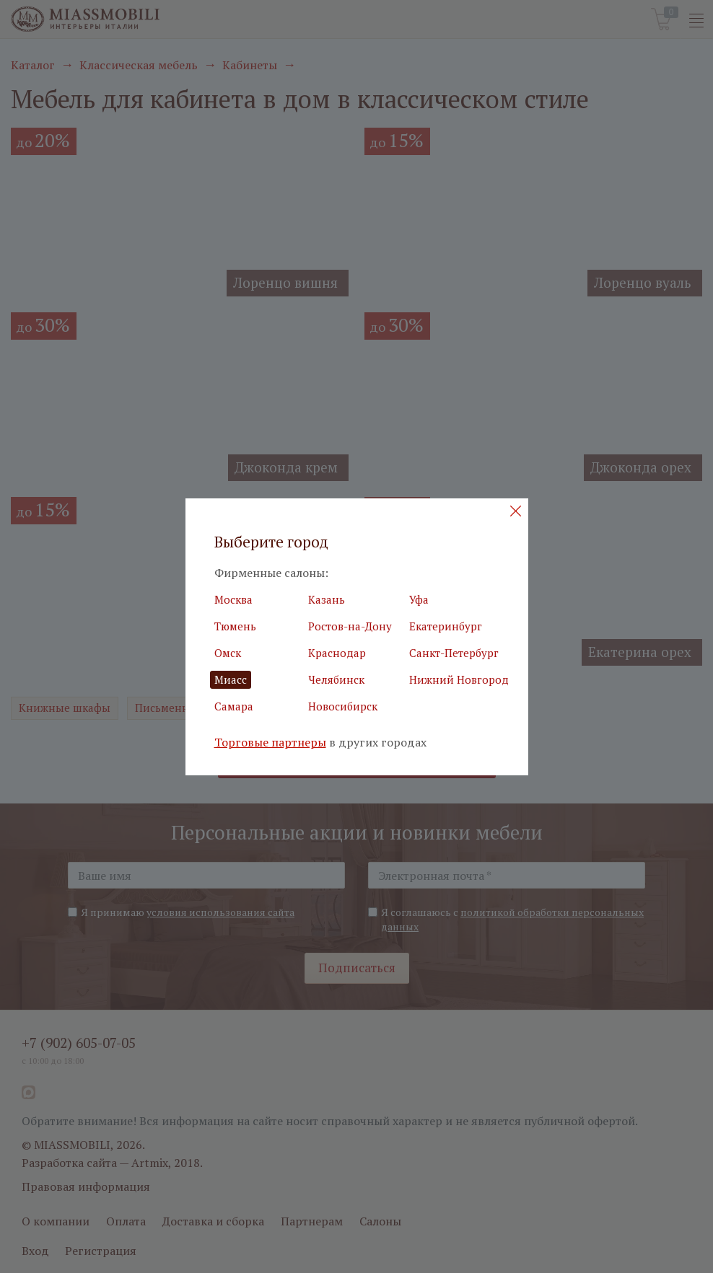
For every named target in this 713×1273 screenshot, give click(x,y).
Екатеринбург (445, 626)
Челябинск (336, 679)
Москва (233, 599)
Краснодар (337, 653)
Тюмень (235, 626)
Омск (227, 653)
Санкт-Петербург (454, 653)
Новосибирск (342, 706)
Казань (326, 599)
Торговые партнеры (270, 742)
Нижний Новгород (459, 679)
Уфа (419, 599)
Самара (233, 706)
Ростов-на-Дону (350, 626)
